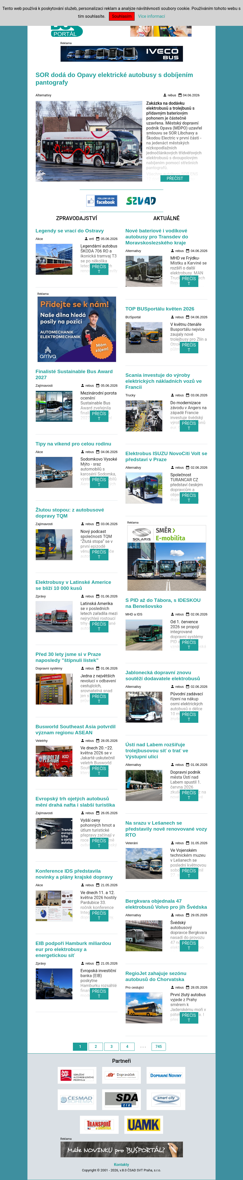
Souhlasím (121, 16)
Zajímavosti (44, 386)
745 (158, 1046)
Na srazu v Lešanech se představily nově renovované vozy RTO (166, 829)
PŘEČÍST (99, 269)
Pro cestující (134, 987)
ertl (89, 239)
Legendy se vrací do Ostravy (70, 230)
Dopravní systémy (49, 668)
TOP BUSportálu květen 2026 (159, 309)
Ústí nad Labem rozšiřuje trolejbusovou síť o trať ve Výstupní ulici (156, 750)
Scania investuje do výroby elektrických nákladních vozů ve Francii (163, 381)
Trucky (130, 395)
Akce (39, 239)
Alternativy (43, 95)
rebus (169, 95)
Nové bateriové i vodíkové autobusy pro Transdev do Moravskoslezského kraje (156, 236)
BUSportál (133, 317)
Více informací (151, 16)
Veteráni (131, 843)
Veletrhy (42, 741)
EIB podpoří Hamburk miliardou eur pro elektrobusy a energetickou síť (73, 949)
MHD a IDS (133, 614)
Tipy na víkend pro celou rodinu (73, 444)
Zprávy (41, 596)
